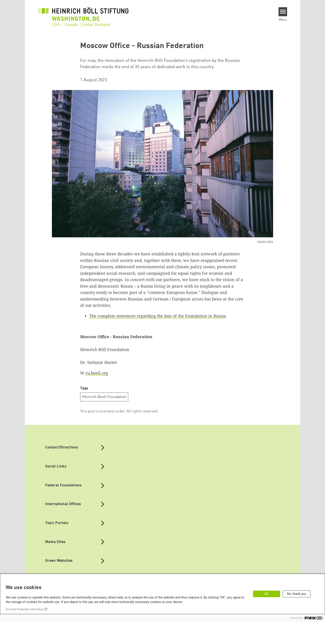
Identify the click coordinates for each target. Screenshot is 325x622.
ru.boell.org (97, 373)
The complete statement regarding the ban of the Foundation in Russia (157, 316)
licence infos (265, 241)
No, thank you (296, 594)
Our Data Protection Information (25, 609)
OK (267, 594)
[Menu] (283, 11)
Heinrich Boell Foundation (104, 397)
